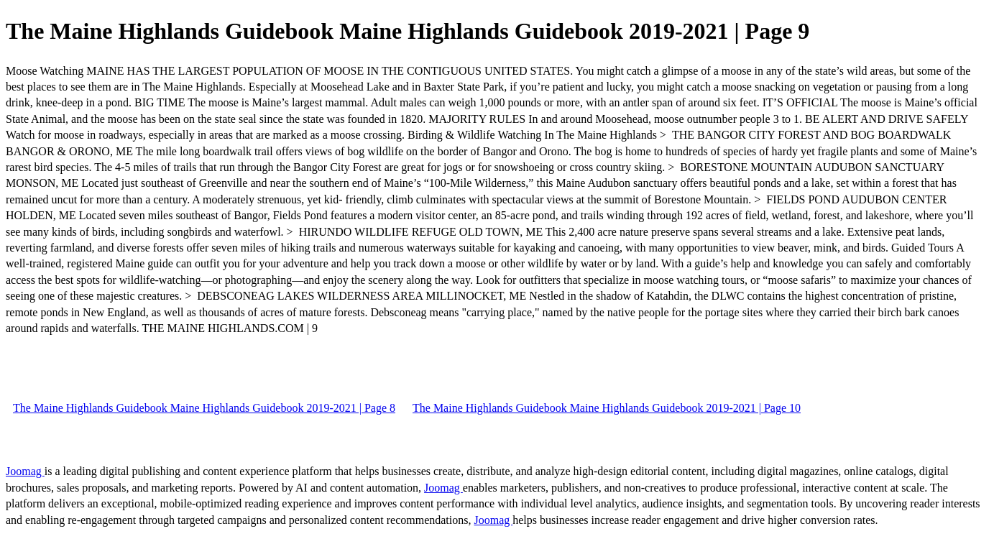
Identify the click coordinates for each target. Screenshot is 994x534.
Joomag (25, 471)
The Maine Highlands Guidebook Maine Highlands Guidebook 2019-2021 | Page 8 (204, 408)
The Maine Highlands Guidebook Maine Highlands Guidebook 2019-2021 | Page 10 (607, 408)
